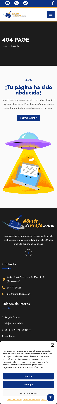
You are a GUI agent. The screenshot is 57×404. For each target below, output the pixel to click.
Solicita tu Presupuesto (16, 329)
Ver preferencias (28, 393)
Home (4, 45)
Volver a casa (28, 117)
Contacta (8, 336)
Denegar (28, 384)
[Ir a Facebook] (53, 3)
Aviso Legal (45, 399)
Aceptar (28, 376)
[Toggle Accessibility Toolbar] (51, 397)
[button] (52, 345)
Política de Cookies (14, 399)
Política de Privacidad (31, 399)
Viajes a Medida (12, 323)
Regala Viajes (11, 317)
